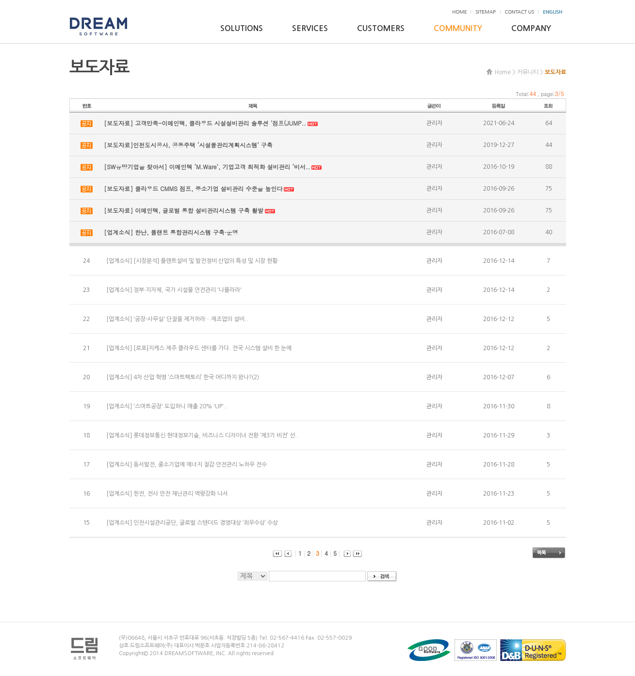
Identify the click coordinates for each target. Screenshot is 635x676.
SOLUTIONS (241, 28)
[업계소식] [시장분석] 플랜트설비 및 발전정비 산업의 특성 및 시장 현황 (191, 261)
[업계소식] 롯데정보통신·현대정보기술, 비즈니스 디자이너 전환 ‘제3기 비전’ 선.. (202, 435)
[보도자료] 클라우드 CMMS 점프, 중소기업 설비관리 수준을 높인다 (193, 188)
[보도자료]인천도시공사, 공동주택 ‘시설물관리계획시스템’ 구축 (188, 145)
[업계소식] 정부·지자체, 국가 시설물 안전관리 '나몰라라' (174, 290)
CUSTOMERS (381, 28)
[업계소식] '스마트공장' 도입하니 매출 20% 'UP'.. (167, 406)
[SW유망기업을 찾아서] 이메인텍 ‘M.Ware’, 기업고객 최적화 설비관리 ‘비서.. (207, 166)
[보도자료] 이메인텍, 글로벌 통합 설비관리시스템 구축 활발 (183, 210)
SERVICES (310, 28)
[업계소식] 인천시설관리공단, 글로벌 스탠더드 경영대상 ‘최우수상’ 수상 (192, 523)
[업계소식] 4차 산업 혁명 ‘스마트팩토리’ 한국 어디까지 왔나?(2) (182, 377)
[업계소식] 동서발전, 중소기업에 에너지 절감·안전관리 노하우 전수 (186, 464)
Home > (505, 72)
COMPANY (531, 28)
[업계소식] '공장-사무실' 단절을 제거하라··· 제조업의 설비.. (177, 319)
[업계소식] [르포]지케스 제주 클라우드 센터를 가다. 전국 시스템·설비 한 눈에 (199, 348)
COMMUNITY (458, 28)
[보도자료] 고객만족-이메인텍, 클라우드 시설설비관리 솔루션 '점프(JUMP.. (205, 123)
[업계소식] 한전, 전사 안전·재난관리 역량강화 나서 (167, 494)
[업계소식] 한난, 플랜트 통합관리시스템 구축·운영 (171, 232)
